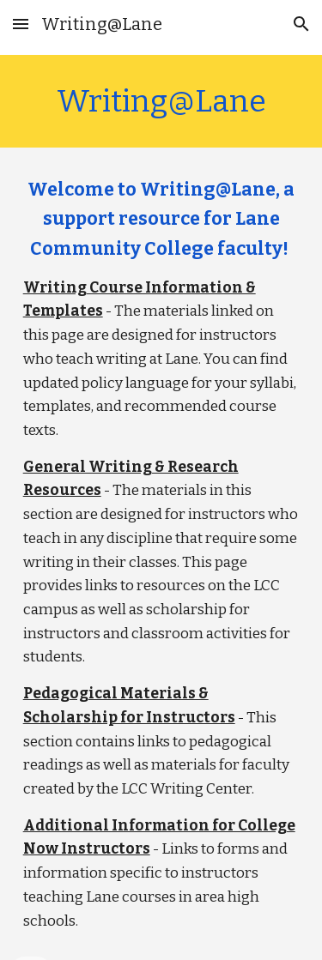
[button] (20, 23)
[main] (161, 101)
